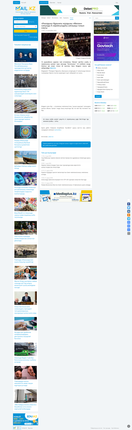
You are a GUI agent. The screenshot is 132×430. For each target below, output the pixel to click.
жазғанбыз (57, 130)
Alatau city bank (102, 68)
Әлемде (43, 18)
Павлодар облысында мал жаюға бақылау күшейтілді (25, 254)
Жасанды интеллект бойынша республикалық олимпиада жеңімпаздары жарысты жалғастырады (25, 183)
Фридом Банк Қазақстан (105, 89)
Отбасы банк (101, 84)
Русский (23, 2)
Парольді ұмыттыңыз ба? (22, 35)
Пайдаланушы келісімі (96, 428)
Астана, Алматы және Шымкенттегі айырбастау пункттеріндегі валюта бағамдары (25, 111)
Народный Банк (102, 87)
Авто (60, 18)
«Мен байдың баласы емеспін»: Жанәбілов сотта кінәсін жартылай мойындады (25, 399)
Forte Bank (100, 75)
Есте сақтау (33, 37)
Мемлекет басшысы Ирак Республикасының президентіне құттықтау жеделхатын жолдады (25, 60)
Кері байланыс (115, 428)
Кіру (117, 2)
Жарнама (52, 2)
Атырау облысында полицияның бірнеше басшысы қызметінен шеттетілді (25, 136)
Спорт (71, 18)
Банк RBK (100, 77)
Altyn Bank (100, 70)
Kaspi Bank (100, 92)
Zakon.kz (53, 68)
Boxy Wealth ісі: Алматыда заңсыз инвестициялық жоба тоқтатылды (25, 208)
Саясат (49, 18)
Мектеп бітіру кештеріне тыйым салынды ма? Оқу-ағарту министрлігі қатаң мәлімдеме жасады (25, 277)
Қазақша (16, 2)
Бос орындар (106, 428)
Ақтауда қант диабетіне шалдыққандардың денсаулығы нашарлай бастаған (25, 328)
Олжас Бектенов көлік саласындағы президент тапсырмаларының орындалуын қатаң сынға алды (25, 302)
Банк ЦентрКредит (103, 80)
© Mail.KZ (24, 428)
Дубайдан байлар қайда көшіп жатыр (25, 160)
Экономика (55, 18)
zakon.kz (50, 136)
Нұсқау (59, 2)
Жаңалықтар (43, 2)
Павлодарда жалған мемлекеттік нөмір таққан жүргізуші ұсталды (25, 376)
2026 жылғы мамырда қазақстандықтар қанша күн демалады (25, 231)
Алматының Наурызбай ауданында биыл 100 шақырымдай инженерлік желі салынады (25, 85)
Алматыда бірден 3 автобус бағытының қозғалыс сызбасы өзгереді (25, 352)
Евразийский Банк (103, 82)
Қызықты (66, 18)
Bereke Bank (101, 73)
